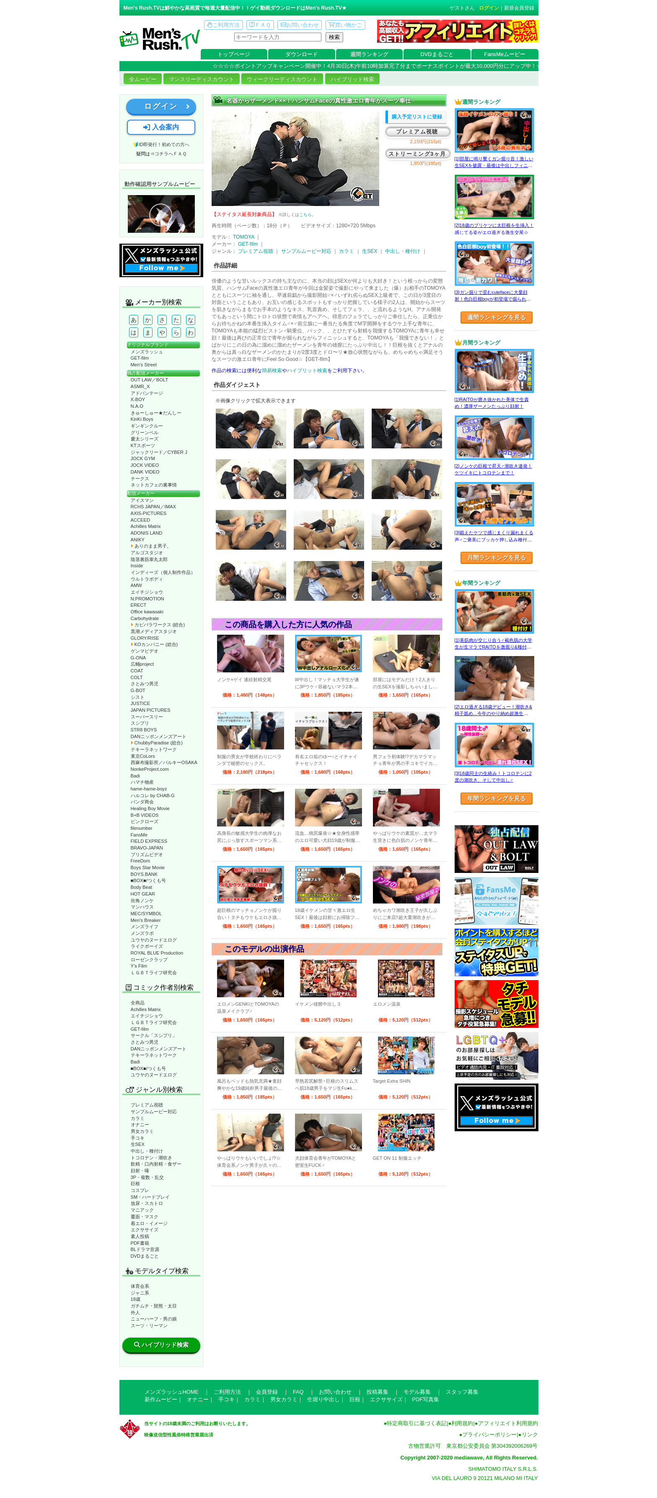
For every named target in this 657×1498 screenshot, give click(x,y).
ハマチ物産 (142, 782)
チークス (140, 478)
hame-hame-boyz (149, 788)
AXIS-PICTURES (149, 513)
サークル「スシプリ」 (154, 1035)
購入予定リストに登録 (417, 117)
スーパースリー (147, 716)
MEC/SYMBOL (146, 913)
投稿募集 (377, 1392)
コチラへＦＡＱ (170, 153)
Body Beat (142, 887)
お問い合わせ (300, 25)
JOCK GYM (143, 458)
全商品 (138, 1002)
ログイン (489, 8)
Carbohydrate (145, 618)
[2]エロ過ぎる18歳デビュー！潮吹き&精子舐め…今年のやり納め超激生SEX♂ (493, 713)
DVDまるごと (437, 54)
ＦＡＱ (260, 25)
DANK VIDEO (145, 471)
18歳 (135, 1299)
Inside (137, 565)
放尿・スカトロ (147, 1203)
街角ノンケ (142, 900)
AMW (136, 585)
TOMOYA (243, 237)
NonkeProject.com (150, 769)
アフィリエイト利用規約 (508, 1423)
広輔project (142, 664)
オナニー (140, 1124)
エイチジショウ (147, 592)
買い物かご (345, 25)
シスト (138, 697)
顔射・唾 (140, 1170)
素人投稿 (140, 1236)
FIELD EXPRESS (149, 841)
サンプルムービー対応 (154, 1111)
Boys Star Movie (148, 867)
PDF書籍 (140, 1243)
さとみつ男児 (144, 683)
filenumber (142, 828)
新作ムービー (161, 1399)
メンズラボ (142, 933)
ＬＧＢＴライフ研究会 (154, 972)
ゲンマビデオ (144, 651)
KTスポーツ (143, 445)
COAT (137, 670)
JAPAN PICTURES (151, 710)
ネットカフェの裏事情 (154, 484)
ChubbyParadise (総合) (157, 742)
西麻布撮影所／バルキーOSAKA (164, 762)
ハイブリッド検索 (352, 79)
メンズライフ (144, 926)
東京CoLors (143, 756)
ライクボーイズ (147, 946)
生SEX (138, 1144)
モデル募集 (417, 1392)
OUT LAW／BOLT (149, 379)
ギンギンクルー (147, 425)
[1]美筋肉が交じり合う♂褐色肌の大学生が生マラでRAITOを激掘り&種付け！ (493, 647)
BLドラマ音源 (145, 1249)
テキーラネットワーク (154, 749)
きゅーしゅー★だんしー (156, 412)
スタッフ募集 (462, 1392)
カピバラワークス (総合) (158, 624)
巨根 (135, 1183)
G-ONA (138, 657)
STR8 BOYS (144, 729)
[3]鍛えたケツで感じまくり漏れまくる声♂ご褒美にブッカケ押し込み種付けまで (494, 539)
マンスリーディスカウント (201, 79)
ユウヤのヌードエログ (154, 939)
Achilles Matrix (146, 526)
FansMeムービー (504, 54)
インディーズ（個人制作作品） (163, 572)
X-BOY (138, 399)
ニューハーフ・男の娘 (154, 1318)
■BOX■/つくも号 (148, 880)
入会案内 (160, 127)
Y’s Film (139, 965)
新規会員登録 (519, 8)
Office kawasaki (147, 611)
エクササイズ (144, 1229)
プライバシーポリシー (489, 1434)
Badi (135, 775)
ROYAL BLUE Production (157, 952)
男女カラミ (142, 1131)
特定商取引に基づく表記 (417, 1423)
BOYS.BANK (144, 874)
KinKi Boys (142, 419)
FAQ (298, 1392)
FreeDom (140, 860)
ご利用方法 (223, 25)
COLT (137, 677)
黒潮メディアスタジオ (154, 631)
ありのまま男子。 (151, 545)
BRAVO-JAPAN (147, 847)
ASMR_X (140, 386)
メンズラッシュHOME (172, 1392)
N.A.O (137, 406)
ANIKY (138, 539)
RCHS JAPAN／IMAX (153, 506)
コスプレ (140, 1190)
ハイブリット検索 (307, 370)
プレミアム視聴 (147, 1104)
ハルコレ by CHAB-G (153, 795)
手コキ (138, 1137)
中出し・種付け (147, 1150)
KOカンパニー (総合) (154, 644)
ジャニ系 (140, 1292)
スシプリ (140, 723)
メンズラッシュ (147, 351)
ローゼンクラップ (149, 959)
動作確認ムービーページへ (161, 214)
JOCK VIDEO (145, 465)
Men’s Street (144, 364)
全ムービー (142, 79)
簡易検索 (272, 370)
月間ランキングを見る (496, 557)
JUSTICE (140, 703)
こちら (305, 214)
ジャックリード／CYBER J (159, 452)
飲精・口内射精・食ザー (156, 1163)
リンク (530, 1434)
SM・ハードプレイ (150, 1196)
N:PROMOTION (147, 598)
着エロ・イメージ (149, 1223)
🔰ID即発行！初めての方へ (161, 144)
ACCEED (140, 519)
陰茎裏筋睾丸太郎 (149, 559)
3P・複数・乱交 (147, 1177)
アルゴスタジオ (147, 552)
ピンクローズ (144, 821)
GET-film (140, 357)
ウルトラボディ (147, 579)
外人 (135, 1312)
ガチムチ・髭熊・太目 (154, 1305)
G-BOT (138, 690)
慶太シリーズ (144, 438)
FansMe (139, 834)
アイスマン (142, 500)
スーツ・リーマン (149, 1325)
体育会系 (140, 1286)
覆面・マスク (144, 1216)
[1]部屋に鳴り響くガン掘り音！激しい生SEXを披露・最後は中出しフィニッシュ (494, 165)
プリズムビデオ (147, 854)
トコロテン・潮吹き (151, 1157)
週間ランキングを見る (496, 317)
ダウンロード (301, 54)
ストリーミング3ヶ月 (417, 154)
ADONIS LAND (147, 532)
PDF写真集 (426, 1399)
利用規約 (462, 1423)
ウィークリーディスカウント (282, 79)
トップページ (233, 54)
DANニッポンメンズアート (159, 736)
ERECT (139, 604)
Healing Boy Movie (150, 808)
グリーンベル (144, 432)
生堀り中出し (323, 1399)
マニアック (142, 1209)
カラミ (138, 1118)
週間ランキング (369, 54)
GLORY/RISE (145, 638)
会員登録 (267, 1392)
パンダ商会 (142, 801)
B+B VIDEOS (145, 815)
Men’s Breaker (146, 920)
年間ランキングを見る (496, 798)
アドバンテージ (147, 393)
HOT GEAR (143, 893)
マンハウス (142, 906)
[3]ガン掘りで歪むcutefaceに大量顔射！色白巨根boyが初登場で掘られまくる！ (493, 299)
